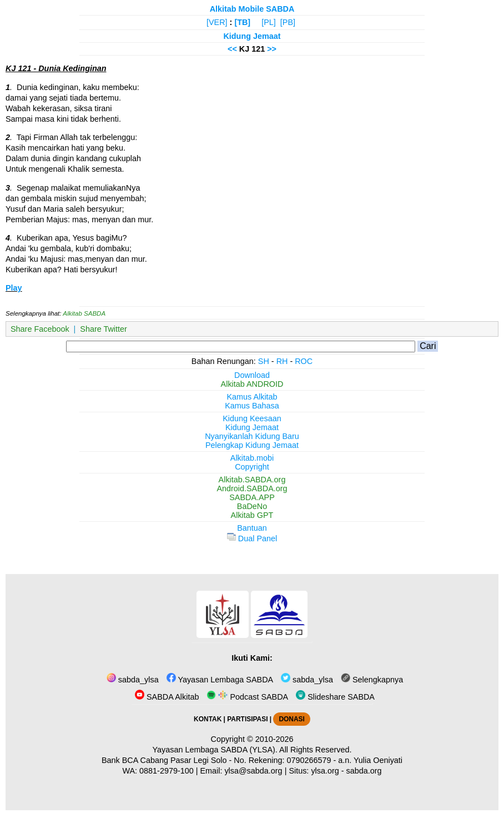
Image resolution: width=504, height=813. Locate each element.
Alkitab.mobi (252, 457)
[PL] (268, 22)
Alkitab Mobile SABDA (252, 8)
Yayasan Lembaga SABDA (220, 679)
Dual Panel (252, 538)
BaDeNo (252, 506)
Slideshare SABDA (335, 696)
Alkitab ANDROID (252, 384)
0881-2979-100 (166, 770)
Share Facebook (40, 329)
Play (14, 287)
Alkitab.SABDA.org (252, 479)
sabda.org (364, 770)
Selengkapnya (372, 679)
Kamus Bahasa (252, 405)
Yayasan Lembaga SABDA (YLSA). (215, 749)
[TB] (242, 22)
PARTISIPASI (247, 719)
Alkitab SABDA (84, 313)
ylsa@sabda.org (253, 770)
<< (232, 48)
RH (282, 361)
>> (271, 48)
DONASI (291, 719)
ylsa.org (325, 770)
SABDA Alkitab (167, 696)
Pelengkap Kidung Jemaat (252, 445)
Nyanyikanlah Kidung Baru (252, 436)
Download (252, 375)
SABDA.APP (252, 497)
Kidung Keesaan (252, 418)
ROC (304, 361)
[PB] (287, 22)
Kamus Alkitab (251, 396)
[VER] (217, 22)
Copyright (252, 466)
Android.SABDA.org (251, 488)
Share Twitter (103, 329)
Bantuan (252, 527)
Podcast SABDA (247, 696)
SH (263, 361)
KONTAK (207, 719)
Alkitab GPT (252, 515)
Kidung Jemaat (251, 36)
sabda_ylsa (133, 679)
